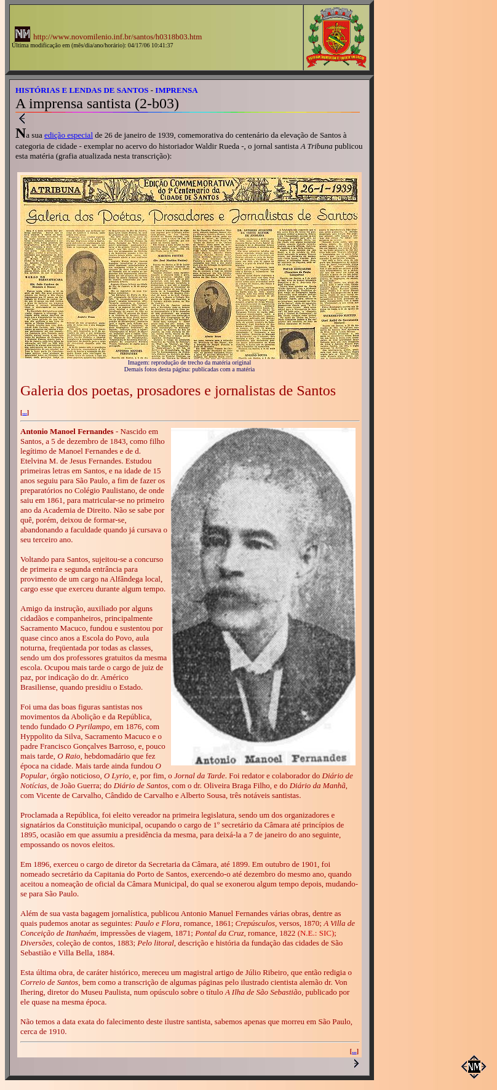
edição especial (68, 135)
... (24, 412)
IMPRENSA (176, 90)
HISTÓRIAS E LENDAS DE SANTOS (82, 90)
